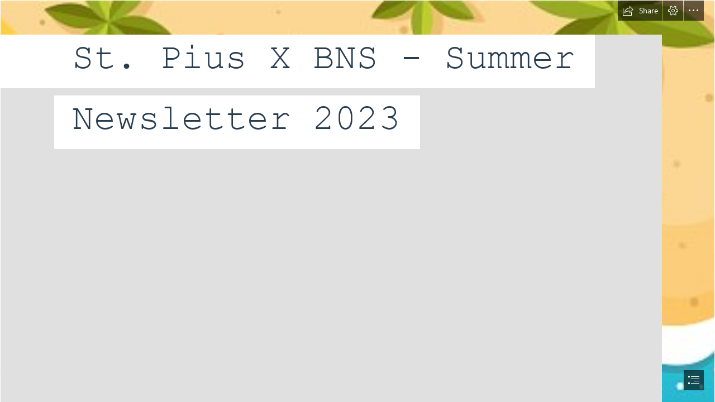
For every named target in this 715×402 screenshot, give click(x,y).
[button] (640, 11)
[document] (357, 201)
